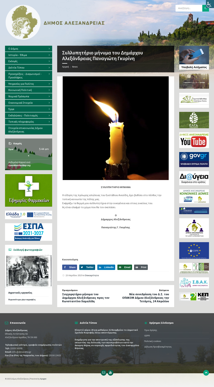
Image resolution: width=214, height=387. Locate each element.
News (75, 66)
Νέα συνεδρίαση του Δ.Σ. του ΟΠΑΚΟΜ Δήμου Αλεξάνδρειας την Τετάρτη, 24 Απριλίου (145, 297)
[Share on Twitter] (87, 267)
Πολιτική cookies (152, 341)
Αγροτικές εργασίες (20, 292)
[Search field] (192, 8)
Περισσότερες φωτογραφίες (22, 299)
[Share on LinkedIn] (106, 267)
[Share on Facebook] (69, 267)
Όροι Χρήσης (150, 330)
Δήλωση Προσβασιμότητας (158, 346)
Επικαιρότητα (92, 275)
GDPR (147, 335)
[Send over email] (124, 267)
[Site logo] (55, 39)
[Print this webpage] (141, 267)
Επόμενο (164, 290)
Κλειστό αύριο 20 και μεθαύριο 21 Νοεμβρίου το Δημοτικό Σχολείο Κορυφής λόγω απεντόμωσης (106, 331)
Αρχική (65, 66)
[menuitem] (28, 49)
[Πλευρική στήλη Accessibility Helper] (210, 4)
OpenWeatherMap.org (19, 165)
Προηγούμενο (70, 290)
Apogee (43, 378)
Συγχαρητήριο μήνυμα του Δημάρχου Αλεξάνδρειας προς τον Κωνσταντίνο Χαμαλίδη (85, 297)
